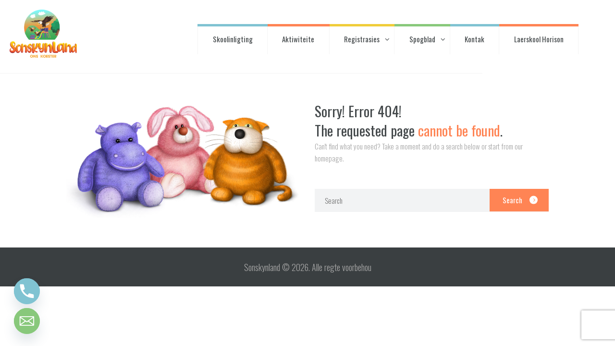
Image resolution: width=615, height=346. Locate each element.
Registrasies (362, 39)
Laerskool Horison (539, 39)
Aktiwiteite (298, 39)
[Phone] (27, 291)
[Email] (27, 321)
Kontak (474, 39)
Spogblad (422, 39)
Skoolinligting (233, 39)
